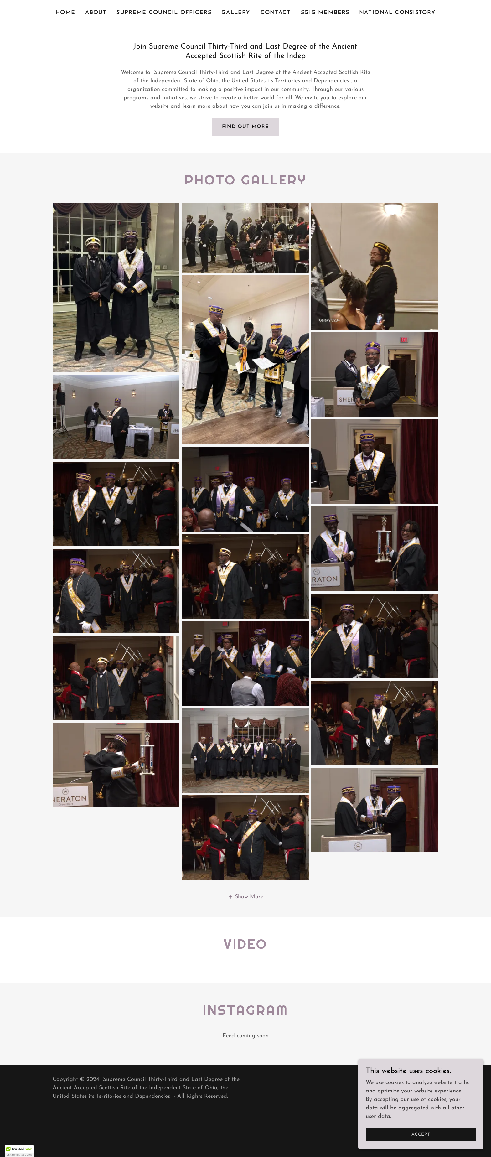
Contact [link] (276, 13)
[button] (245, 897)
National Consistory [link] (397, 13)
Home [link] (65, 13)
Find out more (245, 126)
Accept (420, 1134)
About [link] (96, 13)
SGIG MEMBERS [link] (325, 13)
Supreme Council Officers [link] (163, 13)
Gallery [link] (236, 13)
